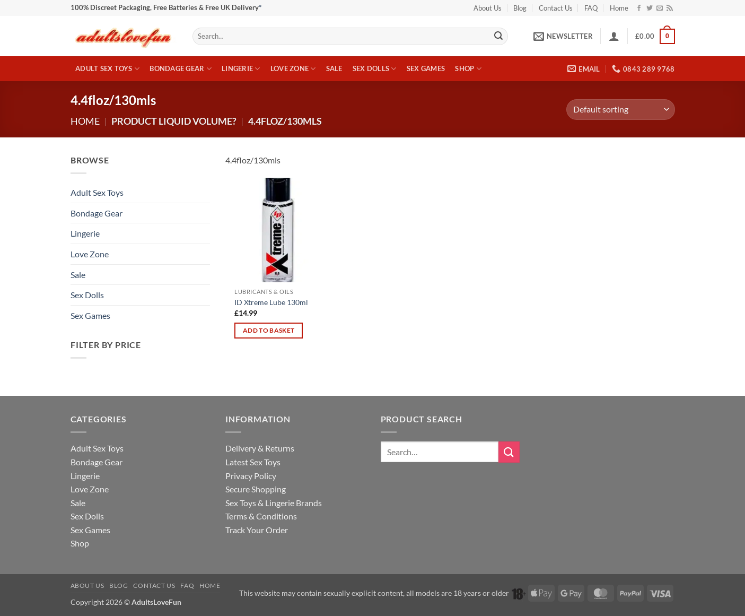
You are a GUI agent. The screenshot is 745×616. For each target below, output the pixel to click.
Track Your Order (256, 530)
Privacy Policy (250, 476)
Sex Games (426, 68)
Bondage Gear (181, 69)
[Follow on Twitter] (649, 8)
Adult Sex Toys (107, 69)
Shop (468, 69)
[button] (563, 36)
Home (619, 8)
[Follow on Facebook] (639, 8)
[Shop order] (620, 109)
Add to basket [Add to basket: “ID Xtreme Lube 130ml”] (269, 330)
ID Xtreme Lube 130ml (271, 302)
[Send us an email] (659, 8)
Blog (520, 8)
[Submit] (498, 37)
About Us (488, 8)
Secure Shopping (255, 489)
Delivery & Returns (259, 448)
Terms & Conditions (261, 516)
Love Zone (293, 69)
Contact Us (556, 8)
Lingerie (241, 69)
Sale (334, 68)
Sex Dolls (375, 69)
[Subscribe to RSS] (670, 8)
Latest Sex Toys (253, 462)
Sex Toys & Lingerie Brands (273, 503)
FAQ (591, 8)
